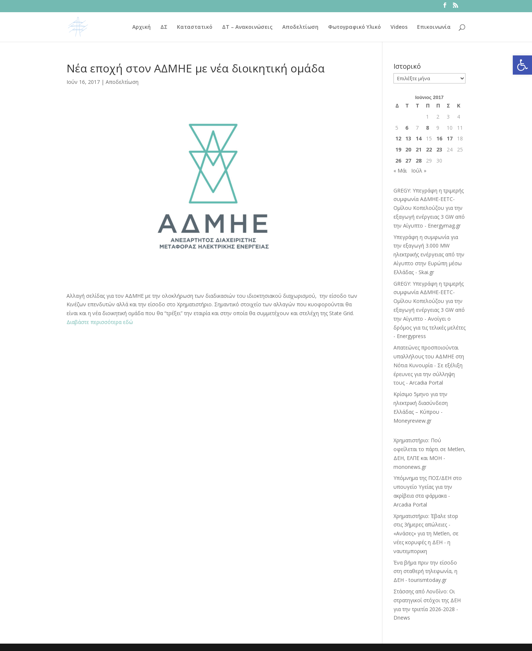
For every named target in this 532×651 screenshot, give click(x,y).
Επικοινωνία (434, 27)
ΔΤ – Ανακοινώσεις (247, 27)
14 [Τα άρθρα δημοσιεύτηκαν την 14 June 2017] (419, 138)
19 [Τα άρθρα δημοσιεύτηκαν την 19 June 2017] (398, 149)
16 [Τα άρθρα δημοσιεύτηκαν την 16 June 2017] (439, 138)
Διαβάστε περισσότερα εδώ (99, 322)
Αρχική (141, 27)
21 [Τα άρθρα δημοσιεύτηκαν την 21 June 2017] (419, 149)
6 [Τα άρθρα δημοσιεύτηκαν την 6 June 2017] (406, 127)
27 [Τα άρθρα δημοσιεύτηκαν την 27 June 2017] (408, 160)
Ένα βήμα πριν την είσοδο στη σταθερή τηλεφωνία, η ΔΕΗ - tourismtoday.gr (425, 571)
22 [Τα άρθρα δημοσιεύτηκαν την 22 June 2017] (429, 149)
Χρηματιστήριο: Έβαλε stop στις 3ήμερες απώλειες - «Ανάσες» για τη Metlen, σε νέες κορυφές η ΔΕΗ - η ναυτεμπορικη (425, 533)
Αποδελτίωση (300, 27)
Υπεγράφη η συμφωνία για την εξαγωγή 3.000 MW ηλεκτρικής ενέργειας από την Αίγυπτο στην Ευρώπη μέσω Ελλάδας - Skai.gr (428, 255)
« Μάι (400, 170)
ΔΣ (163, 27)
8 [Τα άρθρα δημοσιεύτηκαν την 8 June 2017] (427, 127)
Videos (399, 27)
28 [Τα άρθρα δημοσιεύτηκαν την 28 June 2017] (419, 160)
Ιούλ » (418, 170)
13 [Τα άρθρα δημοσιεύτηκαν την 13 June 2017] (408, 138)
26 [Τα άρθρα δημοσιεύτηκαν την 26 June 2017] (398, 160)
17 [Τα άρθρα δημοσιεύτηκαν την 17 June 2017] (450, 138)
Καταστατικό (194, 27)
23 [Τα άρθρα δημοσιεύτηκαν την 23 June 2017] (439, 149)
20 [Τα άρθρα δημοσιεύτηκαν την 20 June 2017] (408, 149)
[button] (522, 65)
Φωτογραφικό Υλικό (354, 27)
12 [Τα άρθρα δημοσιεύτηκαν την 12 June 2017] (398, 138)
